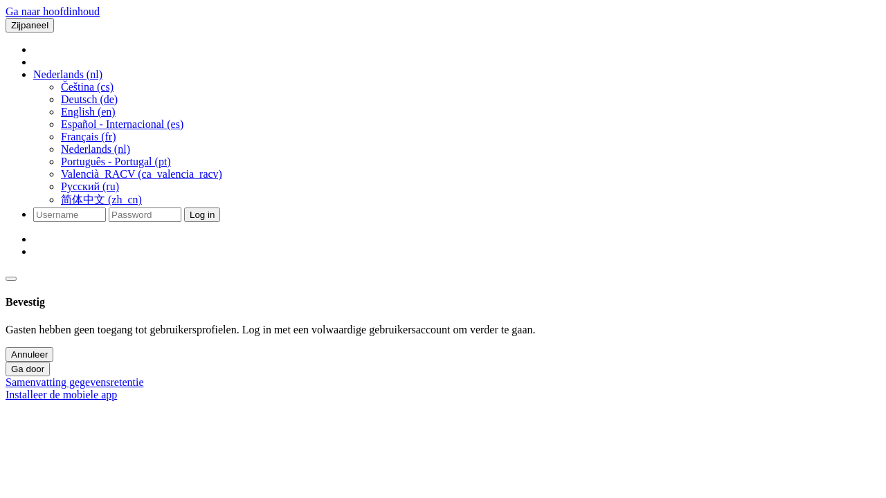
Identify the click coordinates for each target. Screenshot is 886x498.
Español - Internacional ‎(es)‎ (122, 124)
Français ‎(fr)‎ (88, 136)
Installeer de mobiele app (61, 394)
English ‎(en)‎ (88, 112)
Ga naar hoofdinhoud (53, 11)
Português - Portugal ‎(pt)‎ (116, 161)
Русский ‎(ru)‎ (90, 186)
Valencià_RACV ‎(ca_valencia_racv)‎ (141, 174)
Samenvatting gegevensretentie (74, 382)
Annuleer (29, 354)
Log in (202, 215)
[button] (67, 74)
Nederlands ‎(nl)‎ (95, 149)
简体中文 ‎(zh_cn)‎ (101, 199)
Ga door (27, 369)
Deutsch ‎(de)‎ (89, 99)
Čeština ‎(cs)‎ (87, 87)
